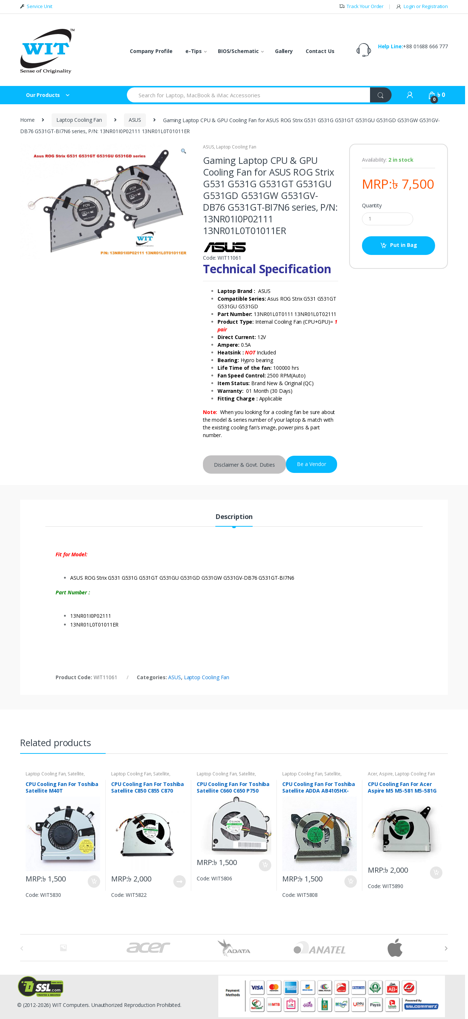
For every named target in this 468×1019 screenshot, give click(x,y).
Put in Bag (403, 244)
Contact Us (320, 51)
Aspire (386, 774)
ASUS (135, 119)
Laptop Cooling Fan (79, 119)
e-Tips (193, 51)
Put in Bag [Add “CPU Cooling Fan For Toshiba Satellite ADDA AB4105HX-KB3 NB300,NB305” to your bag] (350, 881)
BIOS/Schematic (238, 51)
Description (234, 517)
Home (27, 119)
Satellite (76, 774)
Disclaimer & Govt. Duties (244, 464)
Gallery (284, 51)
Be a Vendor (311, 463)
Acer (372, 774)
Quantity (372, 205)
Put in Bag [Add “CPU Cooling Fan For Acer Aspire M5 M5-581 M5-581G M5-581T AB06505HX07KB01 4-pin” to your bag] (435, 872)
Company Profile (151, 51)
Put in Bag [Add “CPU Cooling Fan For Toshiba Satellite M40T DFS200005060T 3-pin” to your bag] (93, 881)
